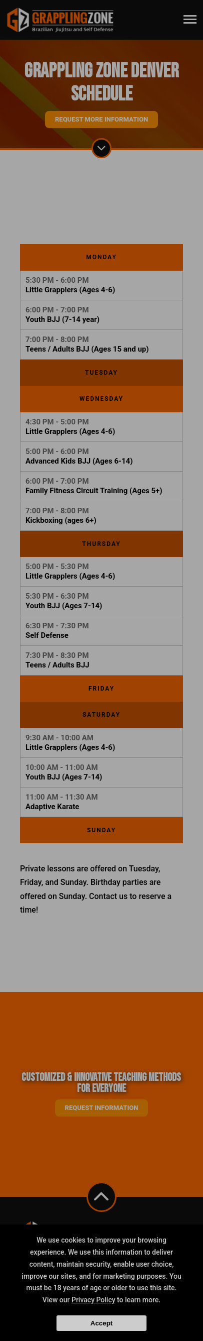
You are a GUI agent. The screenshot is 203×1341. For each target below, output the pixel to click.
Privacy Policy (94, 1300)
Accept (101, 1323)
